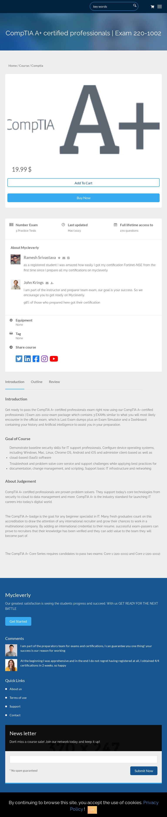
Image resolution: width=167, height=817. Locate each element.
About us (16, 689)
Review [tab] (54, 381)
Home (12, 65)
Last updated (78, 225)
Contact (15, 715)
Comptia (37, 65)
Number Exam (27, 225)
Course (24, 65)
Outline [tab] (36, 381)
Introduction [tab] (14, 381)
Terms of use (18, 697)
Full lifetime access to (136, 225)
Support (15, 706)
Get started (18, 621)
